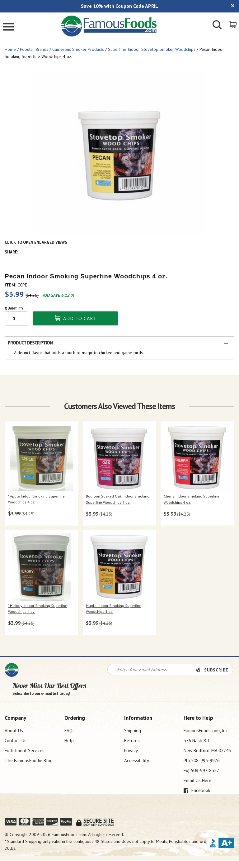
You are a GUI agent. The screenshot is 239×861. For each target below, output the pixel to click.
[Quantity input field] (16, 318)
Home (10, 49)
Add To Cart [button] (75, 318)
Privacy (131, 750)
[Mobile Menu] (8, 27)
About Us (14, 731)
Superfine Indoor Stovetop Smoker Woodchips (151, 49)
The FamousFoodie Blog (29, 760)
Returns (132, 740)
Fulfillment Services (25, 750)
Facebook (197, 790)
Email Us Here (197, 780)
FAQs (69, 731)
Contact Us (15, 740)
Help (69, 740)
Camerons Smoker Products (78, 49)
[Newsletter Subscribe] (214, 670)
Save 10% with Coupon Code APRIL (119, 6)
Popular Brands (34, 49)
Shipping (132, 731)
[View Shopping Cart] (233, 24)
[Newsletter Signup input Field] (151, 669)
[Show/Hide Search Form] (217, 25)
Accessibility (136, 760)
